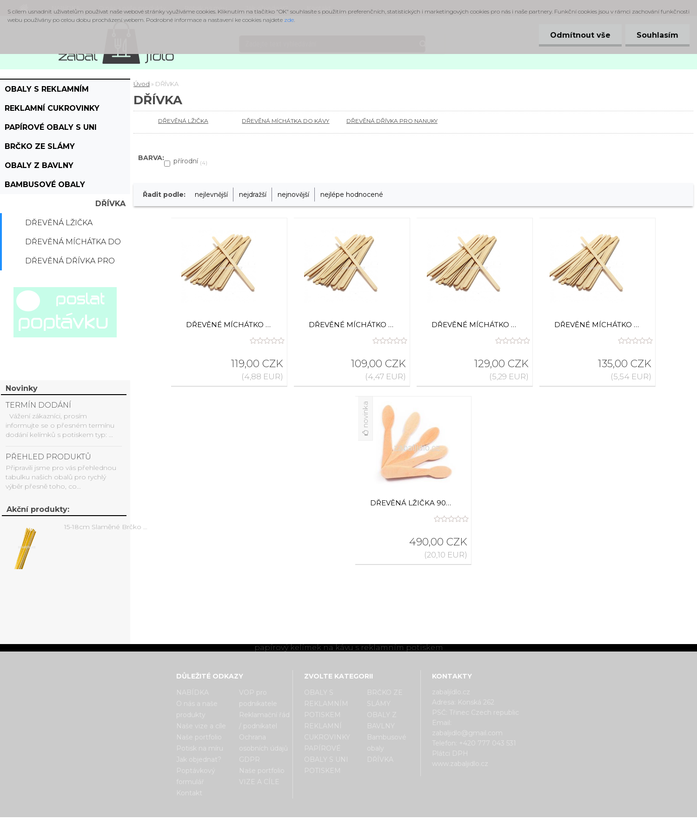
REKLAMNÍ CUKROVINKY (52, 108)
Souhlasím (657, 35)
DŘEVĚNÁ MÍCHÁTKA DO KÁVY (73, 244)
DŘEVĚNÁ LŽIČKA (59, 222)
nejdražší (252, 194)
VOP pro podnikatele (258, 698)
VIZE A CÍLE (259, 782)
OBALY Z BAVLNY (39, 165)
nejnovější (293, 194)
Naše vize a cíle (201, 726)
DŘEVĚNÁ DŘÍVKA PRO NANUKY (70, 263)
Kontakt (189, 793)
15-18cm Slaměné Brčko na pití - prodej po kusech (107, 527)
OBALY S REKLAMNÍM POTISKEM (47, 92)
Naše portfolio (199, 737)
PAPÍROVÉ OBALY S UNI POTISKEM (51, 130)
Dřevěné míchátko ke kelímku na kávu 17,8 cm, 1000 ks (474, 324)
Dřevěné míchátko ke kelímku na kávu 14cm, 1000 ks (352, 324)
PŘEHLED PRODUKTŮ (48, 456)
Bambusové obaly (45, 184)
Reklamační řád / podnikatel (264, 720)
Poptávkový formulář (195, 776)
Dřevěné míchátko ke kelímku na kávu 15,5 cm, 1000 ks (229, 324)
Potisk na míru (199, 748)
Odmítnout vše (579, 35)
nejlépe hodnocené (351, 194)
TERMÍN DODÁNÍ (38, 405)
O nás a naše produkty (197, 709)
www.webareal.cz (385, 825)
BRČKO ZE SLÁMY (40, 146)
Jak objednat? (198, 759)
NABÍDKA (192, 692)
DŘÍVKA (110, 203)
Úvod (141, 83)
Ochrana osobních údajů (263, 742)
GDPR (249, 759)
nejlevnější (211, 194)
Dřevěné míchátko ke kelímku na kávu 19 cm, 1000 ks (597, 324)
